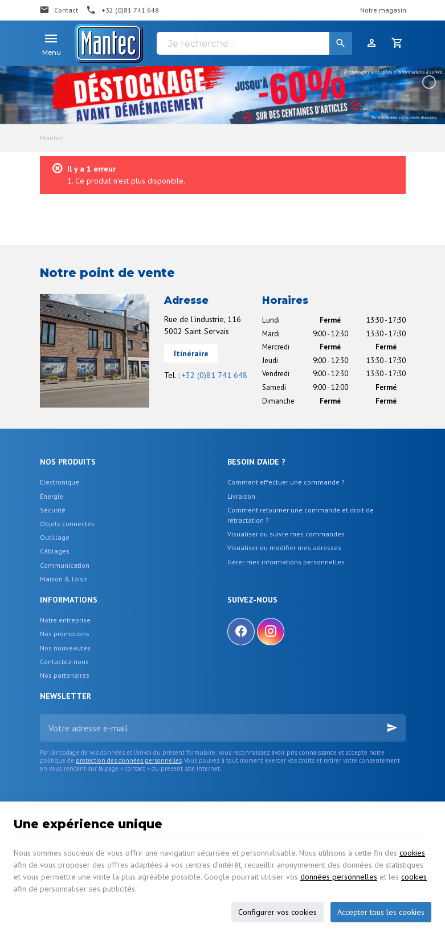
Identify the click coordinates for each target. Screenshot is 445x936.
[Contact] (59, 10)
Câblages (55, 551)
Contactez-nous (64, 661)
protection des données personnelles (129, 760)
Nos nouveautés (65, 648)
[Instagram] (270, 631)
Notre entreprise (65, 620)
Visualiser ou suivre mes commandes (286, 534)
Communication (64, 565)
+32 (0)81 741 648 (214, 375)
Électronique (59, 482)
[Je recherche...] (254, 43)
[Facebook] (241, 631)
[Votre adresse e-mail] (223, 728)
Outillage (55, 537)
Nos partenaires (64, 675)
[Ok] (392, 728)
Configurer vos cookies (277, 912)
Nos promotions (64, 633)
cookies (412, 853)
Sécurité (53, 510)
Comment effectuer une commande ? (286, 482)
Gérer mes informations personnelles (286, 561)
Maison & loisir (63, 579)
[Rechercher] (340, 43)
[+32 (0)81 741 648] (122, 10)
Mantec (51, 137)
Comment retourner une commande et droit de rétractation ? (300, 515)
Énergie (51, 496)
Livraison (241, 496)
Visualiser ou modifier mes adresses (284, 547)
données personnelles (338, 877)
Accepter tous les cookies (380, 912)
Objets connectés (67, 523)
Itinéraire (191, 353)
